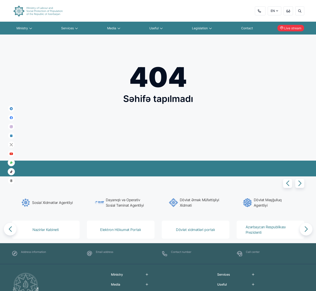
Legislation (202, 28)
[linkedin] (11, 135)
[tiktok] (11, 172)
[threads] (11, 181)
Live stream (290, 28)
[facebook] (11, 117)
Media (113, 28)
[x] (11, 144)
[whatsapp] (11, 163)
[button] (287, 183)
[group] (47, 203)
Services (69, 28)
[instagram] (11, 126)
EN (273, 11)
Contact (247, 28)
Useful (156, 28)
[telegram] (11, 108)
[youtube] (11, 153)
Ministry (24, 28)
